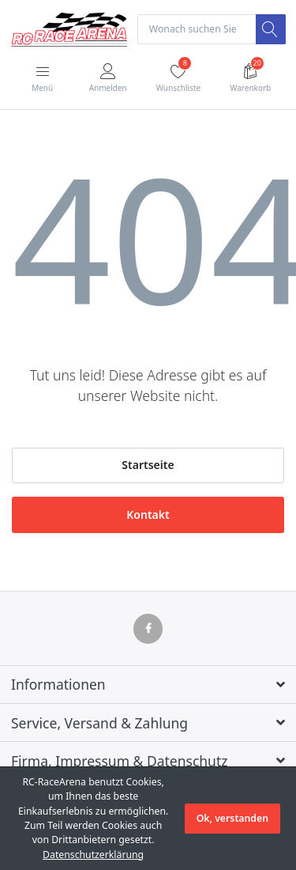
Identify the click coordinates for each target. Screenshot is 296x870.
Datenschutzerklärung (93, 854)
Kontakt (147, 514)
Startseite (148, 464)
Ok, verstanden (232, 818)
